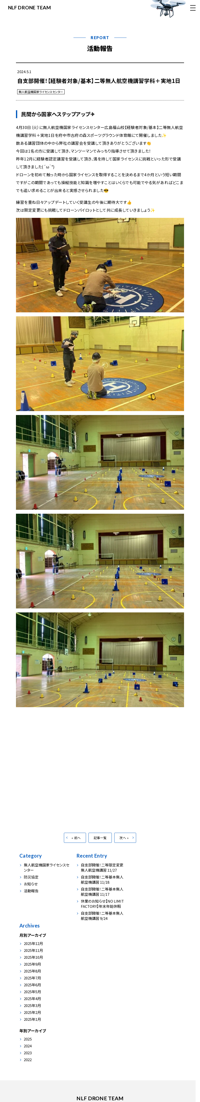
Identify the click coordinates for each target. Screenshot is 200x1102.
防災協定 (31, 883)
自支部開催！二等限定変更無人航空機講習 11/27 (101, 873)
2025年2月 (144, 948)
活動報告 (100, 48)
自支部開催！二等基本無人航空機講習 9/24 (101, 922)
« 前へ (76, 844)
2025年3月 (144, 941)
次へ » (124, 844)
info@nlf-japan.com (121, 1073)
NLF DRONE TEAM (30, 7)
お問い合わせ (140, 1041)
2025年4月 (144, 934)
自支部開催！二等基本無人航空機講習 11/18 (101, 885)
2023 (139, 989)
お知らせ (31, 890)
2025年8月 (144, 907)
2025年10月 (145, 893)
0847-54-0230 (81, 1073)
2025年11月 (145, 886)
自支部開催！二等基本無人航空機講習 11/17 (101, 898)
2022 (139, 996)
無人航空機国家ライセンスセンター (41, 92)
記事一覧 (100, 844)
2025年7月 (144, 914)
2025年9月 (144, 900)
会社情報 (98, 1041)
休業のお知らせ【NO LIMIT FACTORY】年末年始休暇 (101, 910)
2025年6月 (144, 921)
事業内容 (57, 1041)
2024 (139, 982)
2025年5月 (144, 927)
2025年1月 (144, 955)
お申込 (117, 1041)
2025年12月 (145, 879)
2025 (139, 975)
